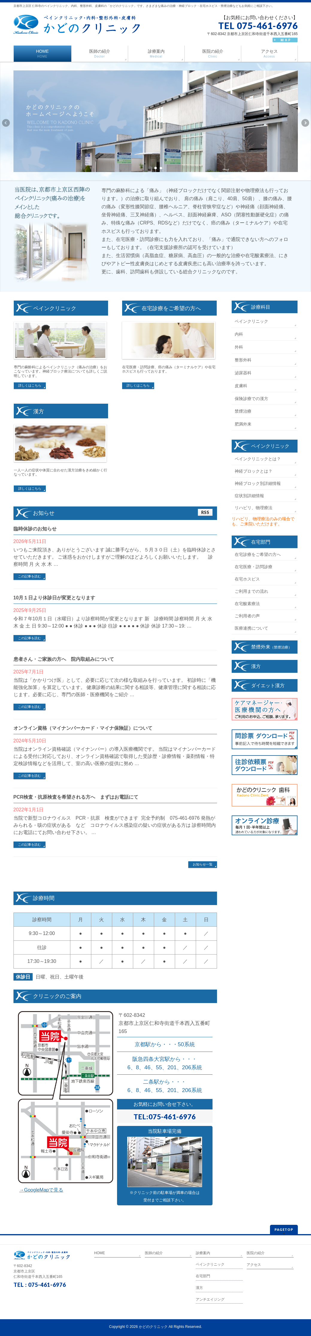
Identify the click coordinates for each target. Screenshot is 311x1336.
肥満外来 (243, 424)
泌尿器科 (243, 372)
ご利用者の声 (247, 615)
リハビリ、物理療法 (253, 507)
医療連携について (251, 628)
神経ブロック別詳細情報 (258, 483)
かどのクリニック (153, 1327)
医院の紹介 (256, 1253)
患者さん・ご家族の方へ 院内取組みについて (63, 659)
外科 (239, 347)
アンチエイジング (210, 1299)
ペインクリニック (251, 321)
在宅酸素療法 (247, 603)
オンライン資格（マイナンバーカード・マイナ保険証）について (82, 728)
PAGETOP (283, 1229)
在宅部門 (260, 542)
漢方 (256, 666)
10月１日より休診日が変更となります (54, 597)
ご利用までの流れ (251, 591)
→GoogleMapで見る (41, 1189)
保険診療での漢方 (251, 398)
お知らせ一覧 (203, 864)
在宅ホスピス (247, 579)
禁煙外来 (271, 646)
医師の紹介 (154, 1253)
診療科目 (260, 307)
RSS (205, 512)
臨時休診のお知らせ (35, 528)
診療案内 (203, 1253)
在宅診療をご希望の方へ (258, 554)
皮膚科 (241, 385)
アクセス (254, 1265)
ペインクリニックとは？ (258, 458)
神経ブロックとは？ (253, 471)
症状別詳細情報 (249, 495)
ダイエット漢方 (268, 685)
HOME (99, 1253)
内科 (239, 334)
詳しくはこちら (29, 385)
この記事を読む (29, 576)
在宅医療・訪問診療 (253, 566)
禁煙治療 (243, 411)
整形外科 (243, 360)
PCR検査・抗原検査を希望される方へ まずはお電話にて (76, 797)
